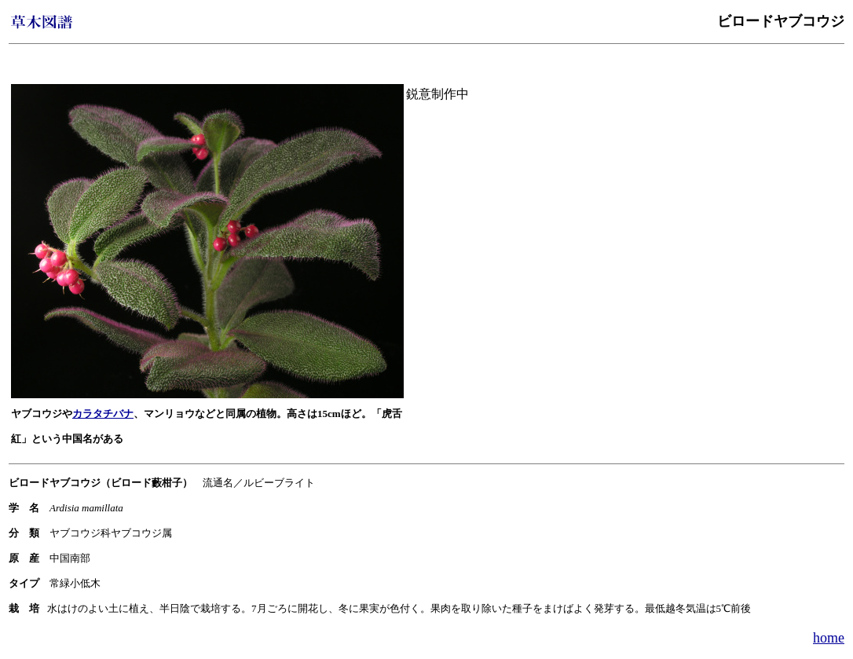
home (828, 638)
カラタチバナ (103, 413)
